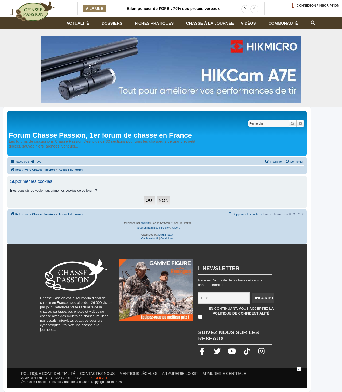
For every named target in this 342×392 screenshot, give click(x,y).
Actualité (77, 23)
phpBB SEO (165, 234)
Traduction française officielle (151, 227)
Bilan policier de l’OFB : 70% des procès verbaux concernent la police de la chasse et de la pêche (173, 11)
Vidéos (248, 23)
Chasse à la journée (210, 23)
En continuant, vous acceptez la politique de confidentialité (241, 310)
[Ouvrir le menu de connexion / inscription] (315, 5)
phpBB (145, 223)
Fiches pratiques (154, 23)
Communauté (283, 23)
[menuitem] (36, 161)
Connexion (318, 5)
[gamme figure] (156, 292)
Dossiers (112, 23)
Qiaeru (176, 227)
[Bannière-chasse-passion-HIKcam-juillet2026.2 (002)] (171, 69)
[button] (313, 22)
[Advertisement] (171, 379)
